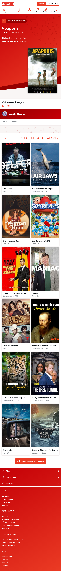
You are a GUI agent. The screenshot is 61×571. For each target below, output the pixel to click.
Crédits (5, 566)
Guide (38, 10)
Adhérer (42, 3)
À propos (5, 10)
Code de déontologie (10, 525)
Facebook (30, 477)
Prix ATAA (6, 502)
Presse (5, 562)
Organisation (7, 499)
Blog (30, 471)
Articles (46, 10)
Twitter (30, 483)
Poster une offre (8, 545)
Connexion (53, 3)
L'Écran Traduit (8, 522)
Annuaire (29, 10)
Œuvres (20, 10)
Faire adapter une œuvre (12, 539)
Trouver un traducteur (11, 542)
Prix (13, 10)
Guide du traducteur (10, 519)
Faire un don (7, 557)
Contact (5, 560)
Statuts (5, 505)
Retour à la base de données (30, 461)
